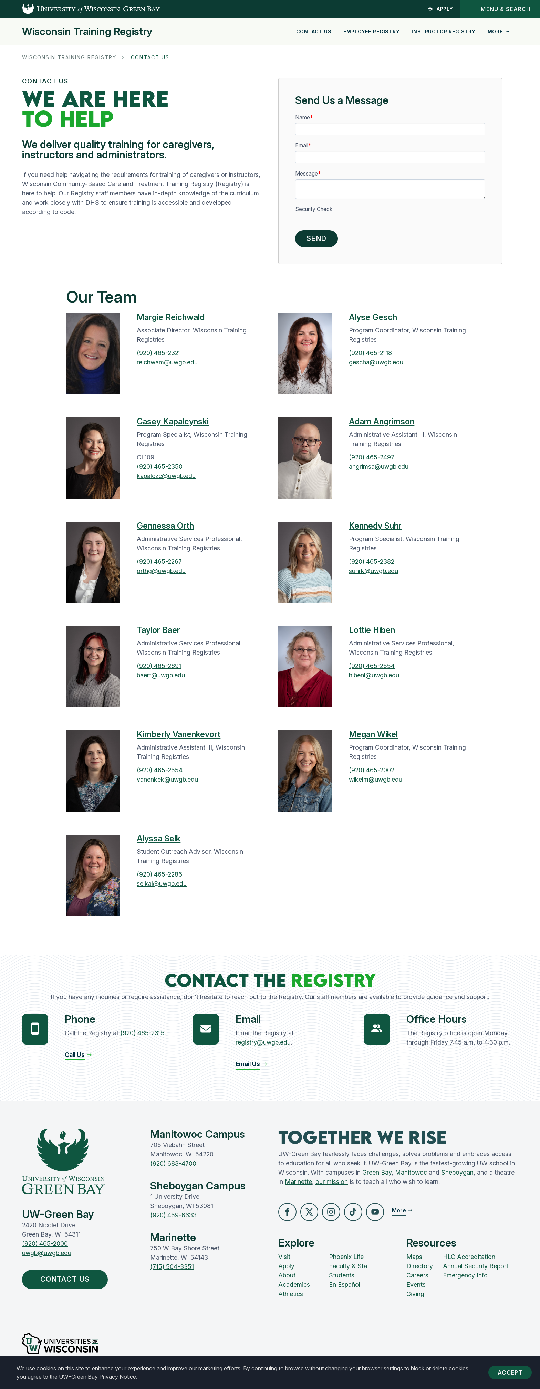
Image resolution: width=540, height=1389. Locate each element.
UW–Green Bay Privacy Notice (97, 1376)
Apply (440, 9)
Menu (499, 9)
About (286, 1278)
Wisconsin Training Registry (87, 31)
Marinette (298, 1183)
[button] (79, 1056)
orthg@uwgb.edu (161, 572)
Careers (417, 1278)
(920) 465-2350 (160, 468)
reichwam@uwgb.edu (167, 364)
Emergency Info (465, 1278)
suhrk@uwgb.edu (373, 572)
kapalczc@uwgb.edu (166, 477)
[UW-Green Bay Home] (80, 9)
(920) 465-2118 (370, 355)
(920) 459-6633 (173, 1217)
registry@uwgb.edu (263, 1044)
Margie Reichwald (171, 319)
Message (306, 173)
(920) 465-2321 (159, 355)
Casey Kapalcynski (173, 423)
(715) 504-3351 (172, 1268)
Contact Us (314, 31)
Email (301, 145)
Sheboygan (457, 1174)
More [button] (499, 31)
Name (302, 117)
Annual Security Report (475, 1268)
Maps (414, 1259)
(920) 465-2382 (371, 563)
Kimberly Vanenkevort (178, 736)
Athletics (290, 1296)
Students (341, 1278)
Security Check (314, 209)
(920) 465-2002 (371, 772)
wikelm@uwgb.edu (375, 781)
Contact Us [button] (69, 1282)
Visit (284, 1259)
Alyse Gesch (373, 319)
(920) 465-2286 (159, 876)
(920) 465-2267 (159, 563)
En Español (344, 1287)
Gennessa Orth (165, 528)
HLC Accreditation (469, 1259)
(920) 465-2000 (45, 1246)
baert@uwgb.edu (161, 677)
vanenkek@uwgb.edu (167, 781)
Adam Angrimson (381, 423)
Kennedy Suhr (375, 528)
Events (416, 1287)
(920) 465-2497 (371, 459)
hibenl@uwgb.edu (374, 677)
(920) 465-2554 (372, 667)
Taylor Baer (158, 632)
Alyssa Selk (158, 841)
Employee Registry (371, 31)
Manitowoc (411, 1174)
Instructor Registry (444, 31)
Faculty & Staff (350, 1268)
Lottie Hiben (372, 632)
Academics (294, 1287)
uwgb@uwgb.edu (46, 1255)
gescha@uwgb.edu (376, 364)
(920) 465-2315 (142, 1035)
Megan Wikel (373, 736)
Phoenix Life (346, 1259)
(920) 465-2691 (159, 667)
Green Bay (377, 1174)
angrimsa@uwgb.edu (378, 468)
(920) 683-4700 (173, 1165)
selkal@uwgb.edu (162, 885)
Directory (419, 1268)
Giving (415, 1296)
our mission (331, 1183)
